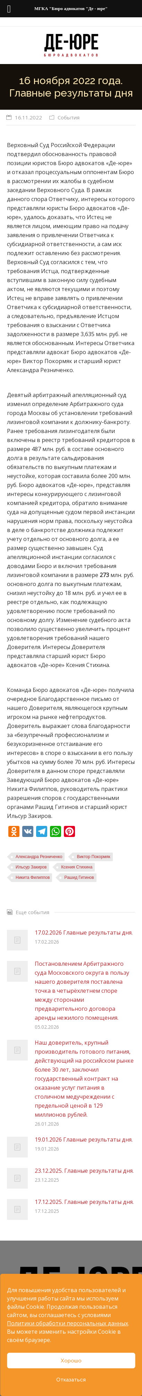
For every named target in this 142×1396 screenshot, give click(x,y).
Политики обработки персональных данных (67, 1323)
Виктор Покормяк (93, 856)
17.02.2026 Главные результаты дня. (84, 932)
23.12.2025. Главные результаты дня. (84, 1170)
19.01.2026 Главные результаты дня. (84, 1139)
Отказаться (71, 1380)
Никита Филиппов (33, 877)
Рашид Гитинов (79, 877)
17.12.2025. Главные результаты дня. (84, 1202)
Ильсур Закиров (31, 867)
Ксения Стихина (76, 867)
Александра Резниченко (39, 856)
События (69, 117)
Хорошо (71, 1361)
